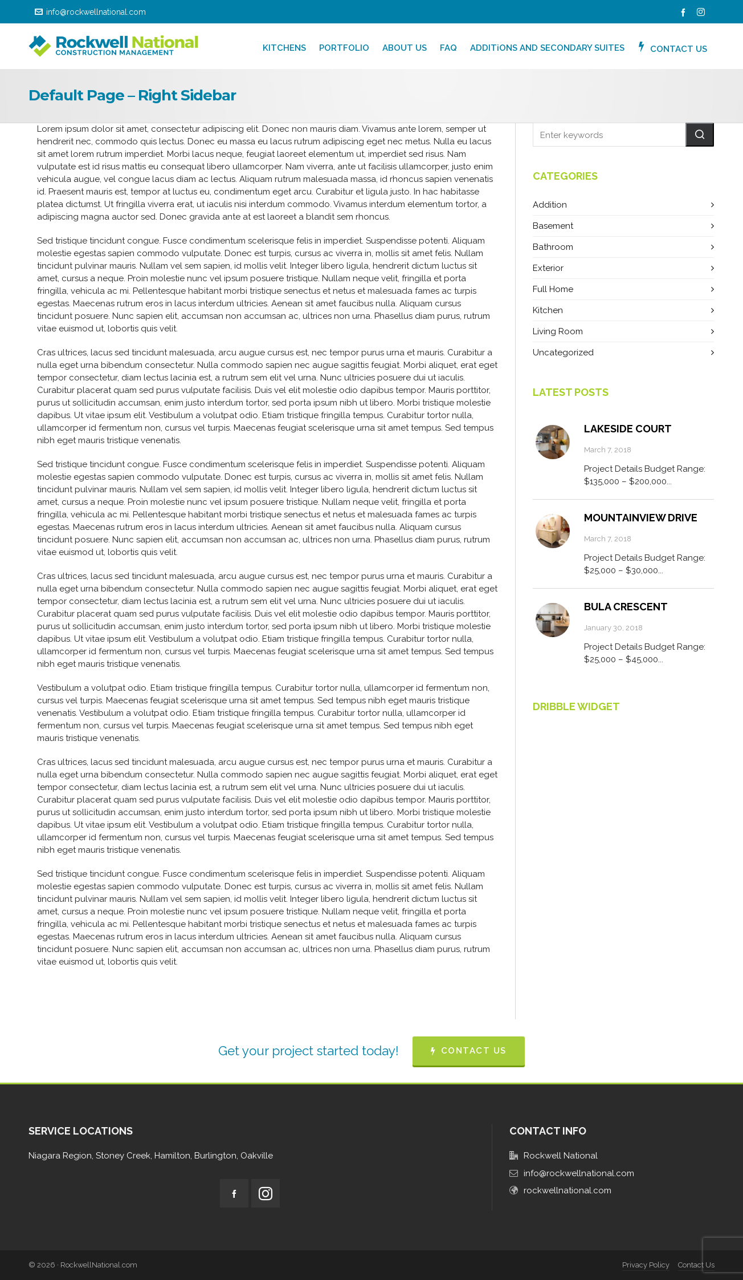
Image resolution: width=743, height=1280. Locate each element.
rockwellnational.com (567, 1190)
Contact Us (696, 1265)
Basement (553, 226)
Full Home (553, 289)
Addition (550, 205)
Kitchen (548, 310)
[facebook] (685, 13)
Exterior (548, 268)
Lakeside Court (628, 429)
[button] (699, 135)
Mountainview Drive (640, 518)
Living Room (558, 331)
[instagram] (702, 13)
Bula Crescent (626, 607)
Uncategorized (563, 352)
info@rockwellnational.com (90, 12)
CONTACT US (469, 1051)
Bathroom (553, 247)
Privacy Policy (645, 1265)
